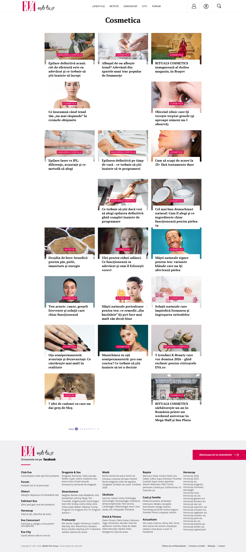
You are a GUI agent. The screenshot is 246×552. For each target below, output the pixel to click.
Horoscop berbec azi (193, 526)
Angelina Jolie (79, 501)
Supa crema (158, 481)
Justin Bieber (74, 506)
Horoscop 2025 (191, 478)
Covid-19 (167, 529)
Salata (146, 478)
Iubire (79, 478)
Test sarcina (128, 503)
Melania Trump (90, 506)
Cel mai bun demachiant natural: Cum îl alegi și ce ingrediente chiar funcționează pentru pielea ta (176, 217)
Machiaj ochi (82, 529)
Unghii (76, 523)
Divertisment (70, 491)
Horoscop (130, 6)
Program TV (68, 509)
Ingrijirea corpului (70, 55)
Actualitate (150, 519)
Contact (221, 546)
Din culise (148, 523)
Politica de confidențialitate (174, 546)
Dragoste (66, 475)
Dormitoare (149, 506)
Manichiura (81, 526)
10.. (94, 429)
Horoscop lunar (191, 492)
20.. (98, 429)
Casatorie (87, 478)
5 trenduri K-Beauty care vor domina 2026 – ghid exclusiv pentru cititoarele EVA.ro (175, 361)
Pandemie (148, 531)
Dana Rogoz (93, 501)
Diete (105, 520)
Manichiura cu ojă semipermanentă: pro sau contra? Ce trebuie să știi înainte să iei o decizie (122, 361)
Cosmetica (122, 55)
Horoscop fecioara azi (194, 501)
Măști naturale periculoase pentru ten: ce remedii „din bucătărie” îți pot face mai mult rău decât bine (123, 312)
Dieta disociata (109, 528)
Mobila (157, 503)
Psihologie (131, 498)
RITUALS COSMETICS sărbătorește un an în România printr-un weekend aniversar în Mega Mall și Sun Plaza (173, 412)
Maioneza (155, 484)
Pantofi (133, 478)
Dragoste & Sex (71, 472)
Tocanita (176, 478)
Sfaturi (25, 491)
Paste (155, 475)
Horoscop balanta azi (194, 523)
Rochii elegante (110, 481)
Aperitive (169, 481)
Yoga (104, 523)
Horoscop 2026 (191, 475)
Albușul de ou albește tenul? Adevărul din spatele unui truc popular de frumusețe (121, 69)
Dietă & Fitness (111, 516)
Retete (114, 6)
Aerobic (124, 523)
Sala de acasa (121, 531)
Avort (131, 506)
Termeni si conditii (197, 546)
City (144, 6)
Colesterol (135, 500)
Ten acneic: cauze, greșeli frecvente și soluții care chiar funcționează (68, 310)
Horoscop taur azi (192, 504)
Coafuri (95, 523)
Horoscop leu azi (191, 521)
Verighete (107, 484)
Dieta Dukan (123, 520)
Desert (146, 484)
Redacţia (211, 546)
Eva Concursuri (30, 520)
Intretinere (113, 523)
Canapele (166, 503)
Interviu (157, 523)
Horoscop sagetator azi (195, 512)
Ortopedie (118, 509)
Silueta (121, 528)
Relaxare (134, 520)
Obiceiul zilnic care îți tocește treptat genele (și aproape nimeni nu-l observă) (174, 118)
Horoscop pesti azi (192, 518)
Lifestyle (98, 6)
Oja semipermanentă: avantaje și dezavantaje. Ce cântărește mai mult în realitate (69, 361)
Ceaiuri (114, 498)
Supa (159, 478)
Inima (122, 498)
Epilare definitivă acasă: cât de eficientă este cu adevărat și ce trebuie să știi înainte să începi (67, 69)
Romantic (77, 475)
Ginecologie (108, 500)
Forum (156, 6)
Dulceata (167, 478)
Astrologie (188, 489)
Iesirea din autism (157, 526)
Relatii (65, 478)
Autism (172, 512)
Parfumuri (86, 523)
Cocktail (147, 481)
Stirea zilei (167, 523)
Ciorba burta (171, 487)
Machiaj (66, 526)
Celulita (71, 529)
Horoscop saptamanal (194, 529)
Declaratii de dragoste (85, 484)
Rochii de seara (117, 475)
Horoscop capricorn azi (195, 506)
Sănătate (108, 494)
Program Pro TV (83, 509)
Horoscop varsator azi (194, 515)
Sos (175, 475)
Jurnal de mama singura (166, 509)
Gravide (147, 512)
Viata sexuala (89, 475)
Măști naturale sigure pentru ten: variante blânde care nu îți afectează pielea (171, 264)
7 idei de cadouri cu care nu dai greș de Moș (69, 406)
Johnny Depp (80, 498)
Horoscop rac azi (191, 495)
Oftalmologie (121, 506)
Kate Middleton (86, 495)
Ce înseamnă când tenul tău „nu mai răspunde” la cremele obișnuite (67, 116)
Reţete (147, 472)
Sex (95, 478)
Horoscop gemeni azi (194, 498)
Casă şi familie (152, 497)
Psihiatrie (129, 509)
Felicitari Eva (29, 501)
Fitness (112, 520)
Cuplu (72, 478)
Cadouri (70, 395)
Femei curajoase (160, 512)
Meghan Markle (70, 495)
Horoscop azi (190, 481)
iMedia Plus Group (50, 546)
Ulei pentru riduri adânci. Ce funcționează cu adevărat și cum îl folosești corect (123, 264)
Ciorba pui (158, 487)
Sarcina (106, 498)
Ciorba (162, 475)
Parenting (148, 509)
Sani (73, 526)
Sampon (92, 526)
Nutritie (70, 249)
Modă (105, 472)
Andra (82, 503)
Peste (169, 475)
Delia (88, 503)
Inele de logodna (127, 481)
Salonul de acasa (78, 532)
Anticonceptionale (111, 503)
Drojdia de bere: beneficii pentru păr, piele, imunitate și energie (68, 262)
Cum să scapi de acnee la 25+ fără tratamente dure (174, 162)
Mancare (147, 475)
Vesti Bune (156, 529)
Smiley (75, 503)
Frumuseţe (68, 520)
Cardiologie (108, 506)
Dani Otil (66, 503)
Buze (64, 529)
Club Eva (26, 472)
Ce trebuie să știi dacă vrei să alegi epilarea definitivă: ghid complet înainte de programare (123, 215)
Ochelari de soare (122, 484)
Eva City (26, 532)
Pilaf (163, 484)
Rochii (69, 523)
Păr (63, 523)
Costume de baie (120, 478)
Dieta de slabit (129, 526)
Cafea (153, 478)
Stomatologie (122, 500)
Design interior (163, 506)
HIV (111, 509)
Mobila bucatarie (151, 500)
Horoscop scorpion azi (194, 509)
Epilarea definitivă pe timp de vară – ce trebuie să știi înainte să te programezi (123, 164)
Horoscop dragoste (193, 484)
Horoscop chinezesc (193, 487)
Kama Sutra (68, 481)
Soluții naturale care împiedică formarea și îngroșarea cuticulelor (172, 310)
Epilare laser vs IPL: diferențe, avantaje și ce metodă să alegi (67, 164)
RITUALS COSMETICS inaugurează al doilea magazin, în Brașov (172, 67)
